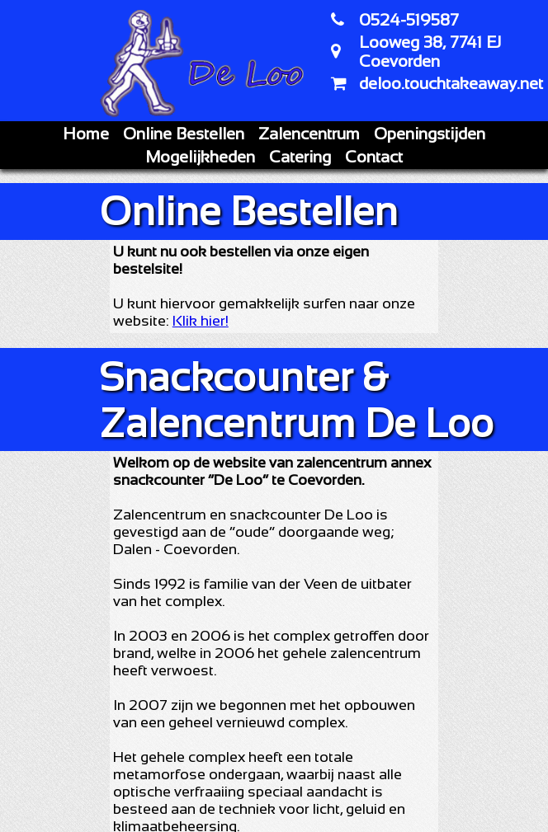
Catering (300, 157)
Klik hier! (200, 321)
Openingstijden (429, 134)
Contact (374, 157)
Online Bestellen (183, 134)
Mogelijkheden (200, 157)
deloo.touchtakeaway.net (451, 83)
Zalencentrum (309, 134)
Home (86, 134)
